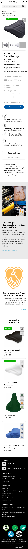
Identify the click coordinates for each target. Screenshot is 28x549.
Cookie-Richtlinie (7, 493)
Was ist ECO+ (6, 481)
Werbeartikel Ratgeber (9, 476)
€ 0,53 (7, 418)
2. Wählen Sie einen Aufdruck (11, 87)
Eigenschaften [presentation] (14, 158)
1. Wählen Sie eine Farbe (13, 77)
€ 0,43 (7, 387)
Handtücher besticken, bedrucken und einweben (14, 513)
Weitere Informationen (8, 547)
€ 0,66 (7, 355)
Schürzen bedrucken (8, 516)
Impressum (5, 495)
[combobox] (11, 6)
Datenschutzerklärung (9, 498)
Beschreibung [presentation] (14, 153)
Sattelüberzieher (7, 13)
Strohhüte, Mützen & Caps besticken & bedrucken (13, 509)
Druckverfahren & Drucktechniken (12, 479)
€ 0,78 (7, 450)
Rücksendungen (7, 500)
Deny (24, 547)
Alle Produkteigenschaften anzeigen (14, 71)
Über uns (5, 488)
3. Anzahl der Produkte (13, 102)
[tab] (13, 153)
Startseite (5, 11)
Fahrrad (14, 11)
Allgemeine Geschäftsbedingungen (13, 491)
